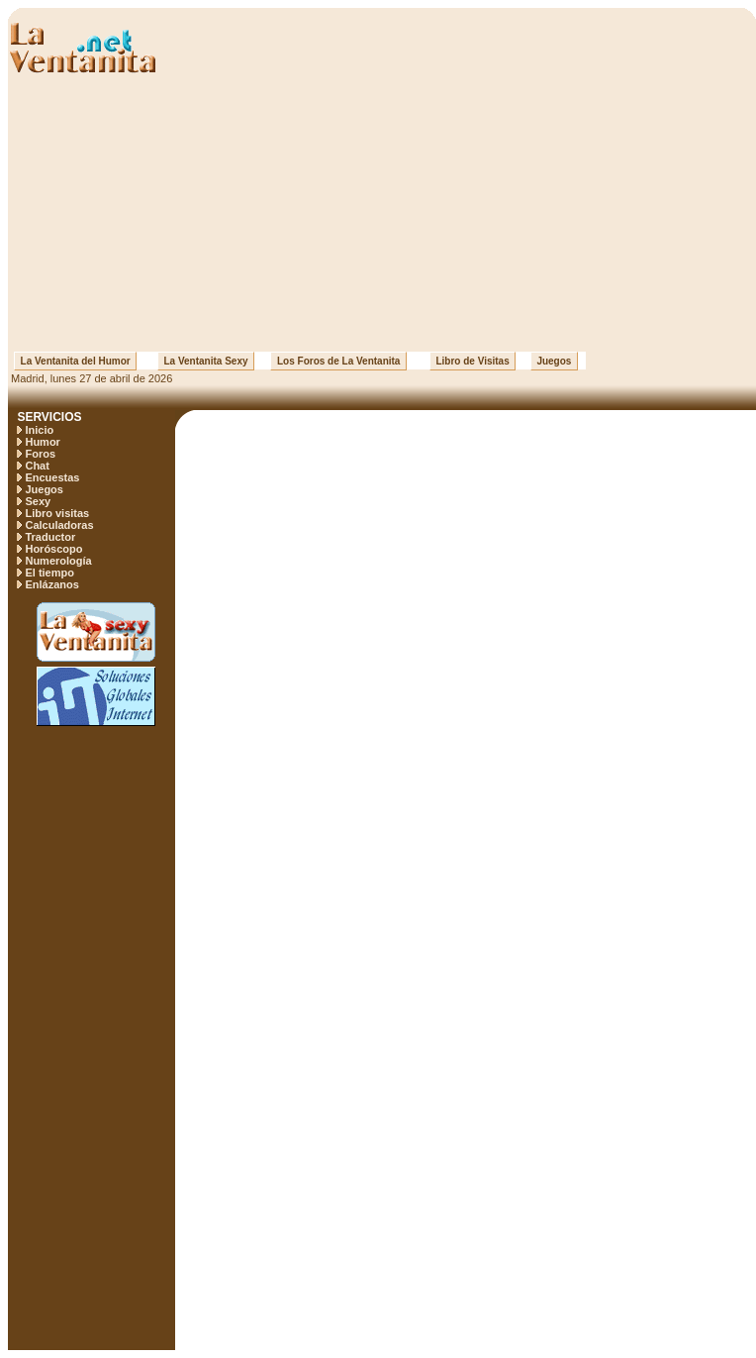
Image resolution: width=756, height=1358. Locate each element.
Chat (36, 465)
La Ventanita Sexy (205, 361)
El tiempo (49, 572)
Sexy (37, 501)
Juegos (554, 361)
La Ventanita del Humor (75, 361)
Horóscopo (53, 549)
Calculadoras (59, 525)
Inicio (39, 430)
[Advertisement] (382, 213)
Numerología (58, 561)
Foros (40, 454)
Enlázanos (51, 584)
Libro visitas (57, 513)
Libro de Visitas (472, 361)
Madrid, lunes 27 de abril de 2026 (90, 378)
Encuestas (52, 477)
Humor (42, 442)
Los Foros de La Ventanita (338, 361)
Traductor (50, 537)
